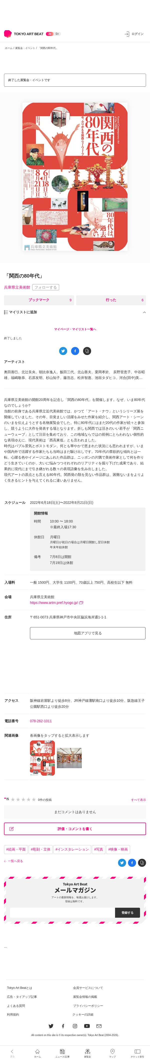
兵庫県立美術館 (17, 287)
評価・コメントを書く (51, 829)
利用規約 (13, 1014)
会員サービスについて (88, 988)
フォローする (45, 287)
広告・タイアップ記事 (22, 997)
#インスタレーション (72, 849)
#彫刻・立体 (40, 849)
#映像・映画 (118, 849)
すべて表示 (138, 799)
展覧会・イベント (25, 48)
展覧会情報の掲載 (85, 997)
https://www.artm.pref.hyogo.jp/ (56, 603)
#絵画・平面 (16, 849)
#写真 (98, 849)
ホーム (8, 48)
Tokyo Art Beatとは (19, 988)
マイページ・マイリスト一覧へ (75, 329)
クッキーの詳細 (82, 1014)
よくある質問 (16, 1006)
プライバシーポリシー (88, 1006)
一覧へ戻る (15, 861)
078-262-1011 (41, 721)
